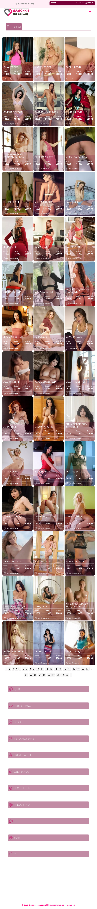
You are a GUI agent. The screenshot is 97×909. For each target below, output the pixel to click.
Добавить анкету (24, 4)
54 (26, 675)
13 (51, 669)
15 (60, 669)
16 (65, 669)
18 (74, 669)
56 (35, 675)
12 (46, 669)
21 (87, 669)
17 (69, 669)
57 (40, 675)
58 (44, 675)
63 (67, 675)
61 (58, 675)
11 (42, 669)
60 (53, 675)
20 (83, 669)
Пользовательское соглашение (61, 905)
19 (78, 669)
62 (62, 675)
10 (37, 669)
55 (31, 675)
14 (56, 669)
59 (49, 675)
